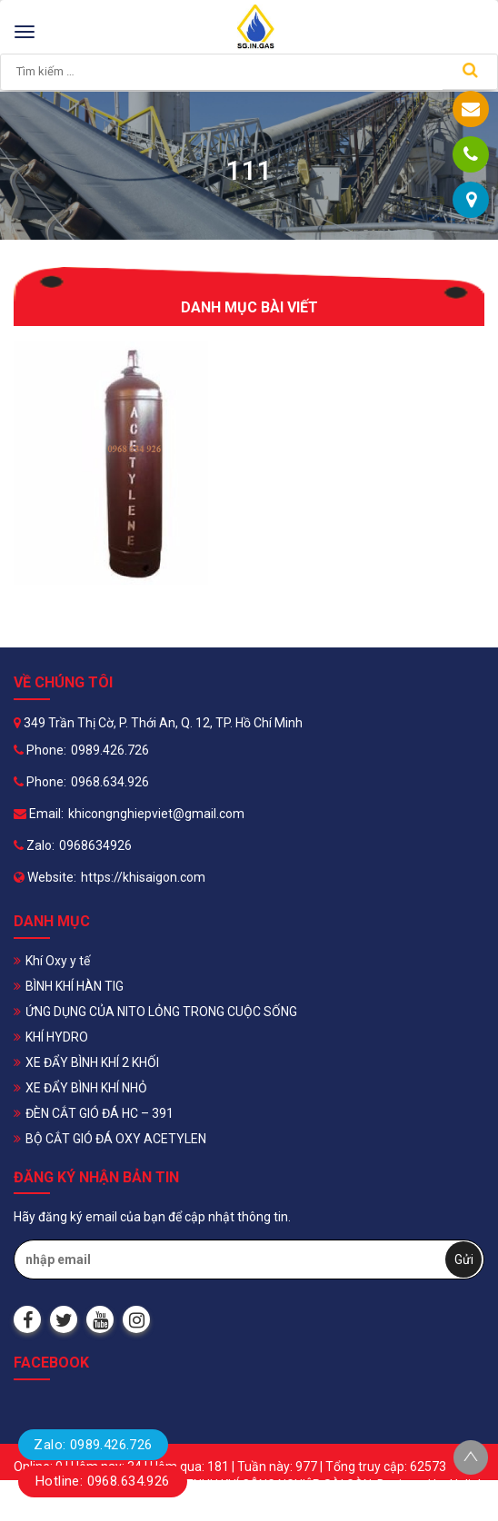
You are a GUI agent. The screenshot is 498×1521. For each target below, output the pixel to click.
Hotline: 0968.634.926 (102, 1481)
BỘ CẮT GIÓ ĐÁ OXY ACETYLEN (115, 1138)
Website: (45, 877)
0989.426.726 (110, 750)
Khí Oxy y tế (57, 960)
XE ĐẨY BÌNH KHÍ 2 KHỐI (92, 1062)
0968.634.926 (110, 782)
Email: (39, 813)
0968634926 (95, 845)
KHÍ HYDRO (56, 1037)
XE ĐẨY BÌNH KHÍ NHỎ (86, 1088)
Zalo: (34, 845)
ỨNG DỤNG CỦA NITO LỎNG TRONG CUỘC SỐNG (161, 1011)
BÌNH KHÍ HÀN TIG (74, 986)
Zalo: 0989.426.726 (93, 1445)
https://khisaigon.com (143, 877)
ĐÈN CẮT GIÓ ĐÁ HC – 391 (99, 1113)
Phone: (40, 750)
